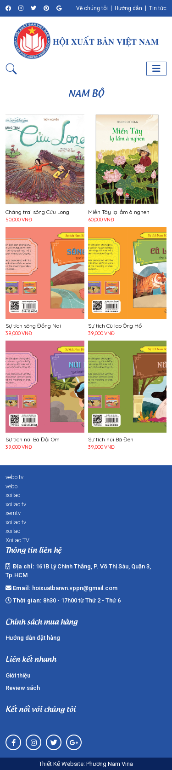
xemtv (13, 512)
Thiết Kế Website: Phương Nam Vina (86, 763)
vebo (11, 486)
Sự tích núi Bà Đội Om (33, 439)
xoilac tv (16, 504)
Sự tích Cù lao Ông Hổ (115, 326)
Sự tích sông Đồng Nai (33, 326)
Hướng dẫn (128, 8)
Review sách (23, 687)
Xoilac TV (17, 540)
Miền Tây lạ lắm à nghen (119, 212)
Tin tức (157, 8)
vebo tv (14, 477)
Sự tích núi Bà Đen (110, 439)
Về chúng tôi (92, 8)
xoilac (13, 495)
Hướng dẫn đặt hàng (33, 637)
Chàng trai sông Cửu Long (37, 212)
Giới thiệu (18, 675)
